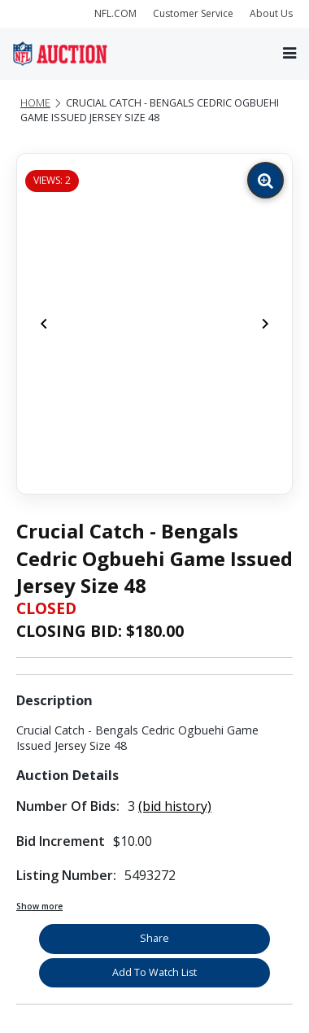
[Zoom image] (265, 180)
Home (35, 103)
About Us (271, 13)
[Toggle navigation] (289, 53)
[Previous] (44, 324)
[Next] (265, 324)
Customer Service (193, 13)
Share (154, 938)
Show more (39, 906)
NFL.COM (115, 13)
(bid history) (174, 806)
